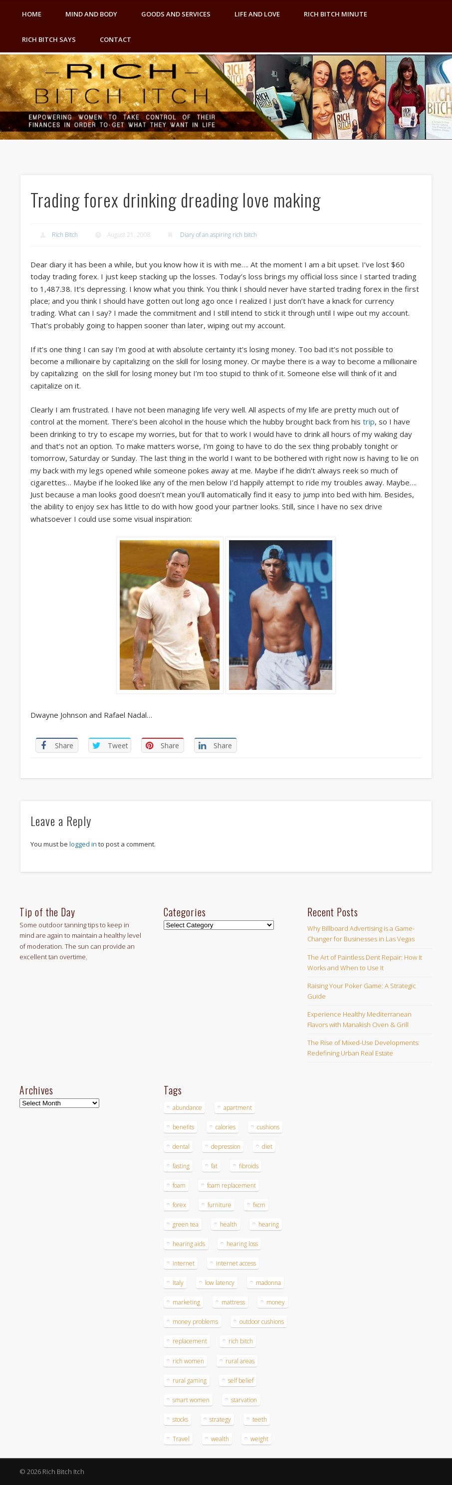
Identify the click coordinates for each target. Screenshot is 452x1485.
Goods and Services (176, 13)
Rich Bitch (65, 234)
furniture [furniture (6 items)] (219, 1205)
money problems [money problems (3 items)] (195, 1321)
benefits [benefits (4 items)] (183, 1127)
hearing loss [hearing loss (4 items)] (242, 1244)
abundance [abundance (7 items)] (187, 1107)
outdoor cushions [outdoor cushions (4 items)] (261, 1321)
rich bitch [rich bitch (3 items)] (240, 1341)
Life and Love (257, 13)
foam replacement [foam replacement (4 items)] (231, 1185)
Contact (115, 39)
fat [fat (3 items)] (214, 1166)
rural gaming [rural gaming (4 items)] (190, 1380)
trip (369, 421)
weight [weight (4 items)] (259, 1439)
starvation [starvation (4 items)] (244, 1400)
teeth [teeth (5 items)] (259, 1419)
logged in (83, 844)
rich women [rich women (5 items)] (188, 1361)
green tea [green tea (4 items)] (186, 1224)
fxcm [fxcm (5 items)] (259, 1205)
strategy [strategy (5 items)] (220, 1419)
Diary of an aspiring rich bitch (218, 234)
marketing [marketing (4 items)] (186, 1302)
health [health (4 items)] (228, 1224)
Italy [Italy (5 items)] (178, 1282)
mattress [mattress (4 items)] (233, 1302)
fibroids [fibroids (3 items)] (248, 1166)
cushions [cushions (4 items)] (268, 1127)
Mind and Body (91, 13)
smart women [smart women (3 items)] (191, 1400)
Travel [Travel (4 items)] (181, 1439)
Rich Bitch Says (49, 39)
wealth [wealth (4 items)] (220, 1439)
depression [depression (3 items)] (225, 1146)
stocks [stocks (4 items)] (180, 1419)
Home (31, 13)
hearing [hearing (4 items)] (268, 1224)
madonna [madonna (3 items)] (268, 1282)
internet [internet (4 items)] (184, 1263)
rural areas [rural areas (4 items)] (240, 1361)
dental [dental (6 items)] (181, 1146)
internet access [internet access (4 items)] (236, 1263)
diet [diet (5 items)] (267, 1146)
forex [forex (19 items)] (179, 1205)
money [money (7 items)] (275, 1302)
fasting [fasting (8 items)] (181, 1166)
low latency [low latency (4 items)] (219, 1282)
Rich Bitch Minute (335, 13)
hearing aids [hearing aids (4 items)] (189, 1244)
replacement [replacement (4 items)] (190, 1341)
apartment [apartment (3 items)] (238, 1107)
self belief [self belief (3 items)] (240, 1380)
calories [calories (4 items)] (225, 1127)
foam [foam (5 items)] (179, 1185)
